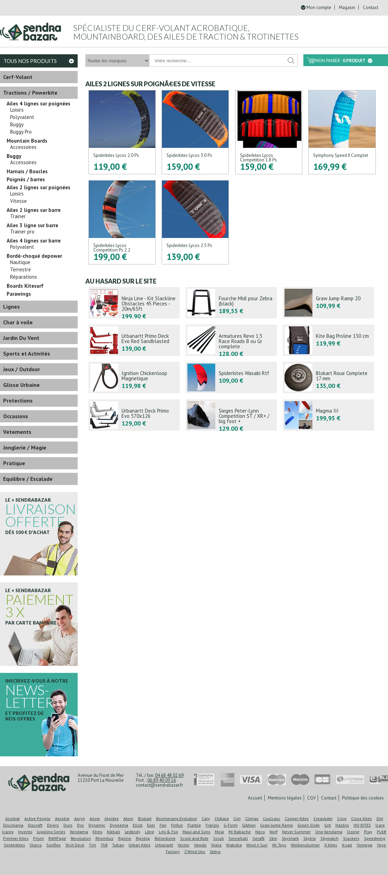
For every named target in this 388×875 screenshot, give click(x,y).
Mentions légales (285, 798)
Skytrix (309, 838)
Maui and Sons (196, 831)
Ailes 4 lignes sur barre (34, 241)
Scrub (218, 838)
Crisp (342, 818)
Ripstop (143, 838)
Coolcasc (271, 818)
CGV (311, 798)
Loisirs (17, 110)
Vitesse (18, 201)
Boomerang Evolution (176, 818)
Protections (18, 400)
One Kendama (328, 831)
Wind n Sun (256, 845)
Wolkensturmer (305, 845)
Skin (273, 838)
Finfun (177, 825)
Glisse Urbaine (21, 384)
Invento (25, 831)
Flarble (194, 825)
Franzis (212, 825)
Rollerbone (165, 838)
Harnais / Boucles (27, 171)
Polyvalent (22, 117)
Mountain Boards (27, 141)
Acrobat (12, 818)
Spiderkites (14, 845)
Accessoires (23, 147)
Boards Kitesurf (25, 286)
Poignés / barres (26, 179)
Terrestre (20, 270)
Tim (92, 845)
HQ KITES (362, 825)
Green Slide (308, 825)
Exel (151, 825)
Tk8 (104, 845)
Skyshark (290, 838)
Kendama (79, 831)
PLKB (381, 831)
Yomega (364, 845)
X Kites (330, 845)
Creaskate (323, 818)
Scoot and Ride (194, 838)
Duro (67, 825)
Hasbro (342, 825)
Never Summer (296, 831)
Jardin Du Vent (21, 337)
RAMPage (57, 838)
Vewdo (200, 845)
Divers (53, 825)
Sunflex (53, 845)
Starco (36, 845)
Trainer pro (22, 232)
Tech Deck (74, 845)
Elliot (137, 825)
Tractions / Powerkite (30, 92)
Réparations (23, 277)
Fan (163, 825)
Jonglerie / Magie (24, 447)
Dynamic (96, 825)
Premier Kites (16, 838)
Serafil (259, 838)
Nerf (274, 831)
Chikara (222, 818)
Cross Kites (361, 818)
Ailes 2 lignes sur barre (34, 210)
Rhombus (104, 838)
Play (368, 831)
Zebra (215, 851)
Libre (149, 831)
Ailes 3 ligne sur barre (32, 225)
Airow (95, 818)
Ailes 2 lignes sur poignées (38, 187)
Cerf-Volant (17, 76)
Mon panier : (343, 61)
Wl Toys (279, 845)
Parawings (19, 294)
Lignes (11, 306)
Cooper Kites (297, 818)
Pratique (14, 463)
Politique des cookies (363, 798)
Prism (38, 838)
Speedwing (374, 838)
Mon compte (318, 7)
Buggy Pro (21, 132)
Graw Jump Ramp (276, 825)
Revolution (81, 838)
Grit (327, 825)
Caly (206, 818)
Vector (183, 845)
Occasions (15, 416)
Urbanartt (164, 845)
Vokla (216, 845)
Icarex (8, 831)
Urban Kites (139, 845)
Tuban (118, 845)
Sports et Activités (26, 353)
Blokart (145, 818)
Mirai (219, 831)
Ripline (124, 838)
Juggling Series (51, 831)
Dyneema (119, 825)
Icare (380, 825)
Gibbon (249, 825)
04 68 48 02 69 (169, 775)
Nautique (20, 262)
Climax (251, 818)
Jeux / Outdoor (21, 369)
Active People (37, 818)
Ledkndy (132, 831)
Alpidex (111, 818)
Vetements (17, 431)
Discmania (13, 825)
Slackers (351, 838)
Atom (128, 818)
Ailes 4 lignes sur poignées (38, 104)
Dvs (80, 825)
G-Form (231, 825)
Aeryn (79, 818)
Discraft (35, 825)
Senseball (238, 838)
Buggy (17, 124)
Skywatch (329, 838)
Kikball (113, 831)
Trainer (18, 216)
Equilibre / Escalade (28, 478)
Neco (260, 831)
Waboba (234, 845)
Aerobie (62, 818)
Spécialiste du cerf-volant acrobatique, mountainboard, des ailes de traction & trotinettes (185, 32)
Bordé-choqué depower (34, 256)
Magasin (347, 7)
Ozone (353, 831)
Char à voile (18, 322)
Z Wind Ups (194, 851)
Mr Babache (239, 831)
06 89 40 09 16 (161, 780)
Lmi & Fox (168, 831)
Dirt (380, 818)
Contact (370, 7)
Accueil (255, 798)
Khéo (97, 831)
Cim (237, 818)
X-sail (347, 845)
